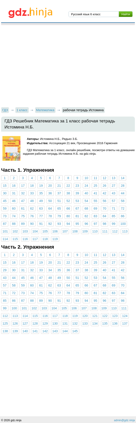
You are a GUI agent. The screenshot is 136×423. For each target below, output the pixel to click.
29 (5, 270)
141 (35, 331)
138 (5, 331)
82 (86, 216)
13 (113, 178)
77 (41, 216)
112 (115, 231)
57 (113, 201)
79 (59, 216)
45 (5, 201)
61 (23, 208)
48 (32, 201)
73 (5, 216)
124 (124, 316)
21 (59, 185)
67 (77, 208)
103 (25, 231)
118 (45, 239)
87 (5, 224)
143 (55, 331)
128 (35, 323)
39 (77, 193)
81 (77, 216)
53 (77, 201)
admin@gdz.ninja (124, 420)
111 (105, 231)
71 (113, 208)
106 (55, 231)
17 (23, 185)
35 (41, 193)
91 (41, 224)
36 (50, 193)
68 (86, 208)
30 (5, 193)
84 (104, 216)
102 (15, 231)
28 (122, 185)
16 (14, 185)
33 (32, 193)
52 (68, 201)
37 (59, 193)
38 (68, 193)
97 (95, 224)
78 (50, 216)
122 (105, 316)
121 (95, 316)
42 (104, 193)
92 (50, 224)
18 (32, 185)
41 (95, 193)
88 (14, 224)
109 (85, 231)
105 (45, 231)
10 (86, 178)
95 (77, 224)
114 (5, 239)
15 (5, 185)
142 (45, 331)
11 (95, 178)
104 (35, 231)
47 (23, 201)
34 (50, 270)
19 (41, 185)
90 (32, 224)
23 (77, 185)
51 (59, 201)
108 (75, 231)
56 (104, 201)
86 (122, 216)
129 (45, 323)
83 (95, 216)
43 (113, 193)
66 (68, 208)
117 (35, 239)
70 (104, 208)
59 (5, 208)
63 (41, 208)
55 (95, 201)
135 (105, 323)
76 (32, 216)
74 (14, 216)
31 (14, 193)
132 (75, 323)
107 (65, 231)
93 (59, 224)
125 (5, 323)
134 (95, 323)
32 (23, 193)
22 (68, 185)
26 (104, 185)
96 (86, 224)
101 (5, 231)
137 (124, 323)
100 (123, 224)
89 (23, 224)
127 (25, 323)
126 (15, 323)
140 (25, 331)
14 (122, 178)
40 (86, 193)
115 (15, 239)
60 (14, 208)
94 (68, 224)
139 (15, 331)
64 (50, 208)
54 (86, 201)
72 (122, 208)
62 (32, 208)
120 (85, 316)
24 (86, 185)
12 (104, 178)
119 (55, 239)
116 (25, 239)
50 (50, 201)
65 (59, 208)
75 (23, 216)
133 (85, 323)
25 (95, 185)
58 (122, 201)
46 (14, 201)
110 (95, 231)
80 (68, 216)
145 (75, 331)
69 (95, 208)
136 (115, 323)
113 (124, 231)
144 (65, 331)
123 (115, 316)
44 (122, 193)
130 (55, 323)
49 (41, 201)
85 (113, 216)
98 (104, 224)
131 (65, 323)
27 (113, 185)
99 (113, 224)
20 (50, 185)
